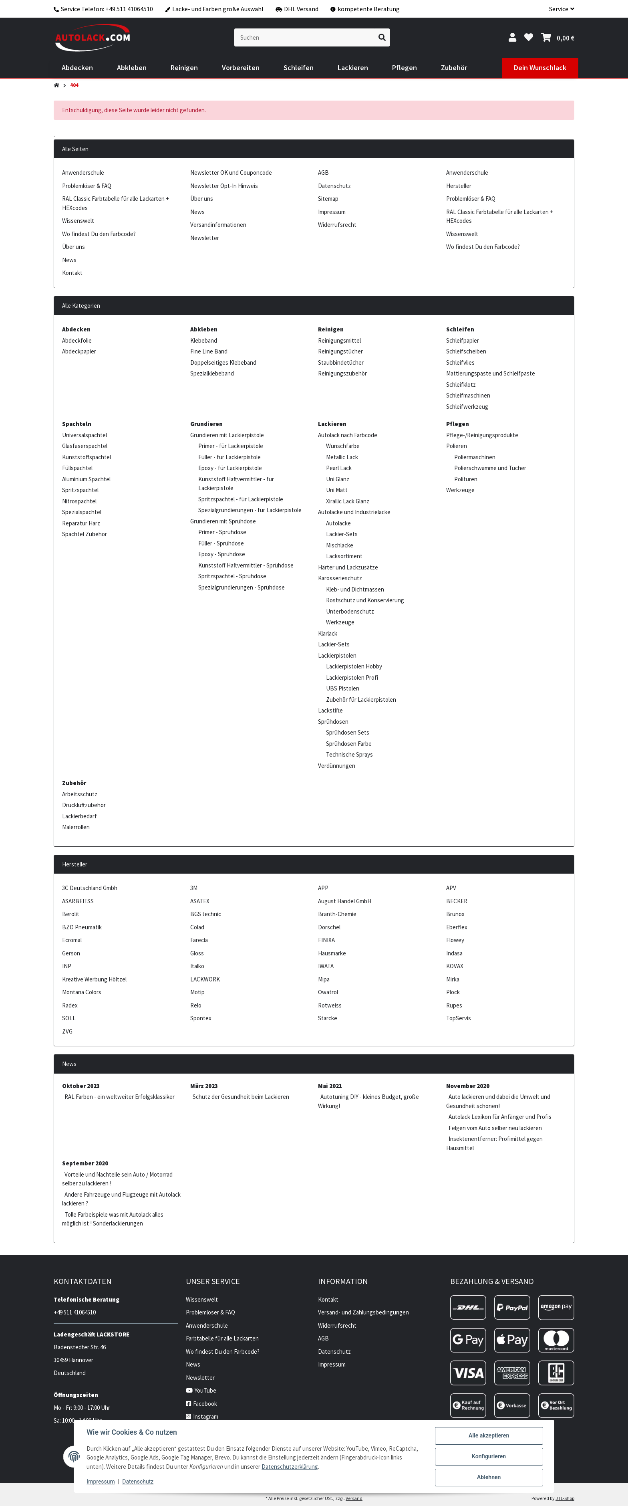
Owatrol (328, 992)
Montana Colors (81, 992)
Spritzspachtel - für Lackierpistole (240, 499)
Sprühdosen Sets (347, 732)
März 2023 (204, 1086)
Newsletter (204, 238)
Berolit (70, 914)
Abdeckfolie (77, 340)
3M (193, 888)
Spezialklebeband (212, 373)
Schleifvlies (460, 362)
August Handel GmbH (344, 901)
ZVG (67, 1031)
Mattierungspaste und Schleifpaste (490, 373)
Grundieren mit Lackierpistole (227, 435)
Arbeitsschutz (79, 794)
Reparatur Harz (81, 523)
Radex (70, 1005)
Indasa (454, 953)
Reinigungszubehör (342, 373)
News (69, 260)
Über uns (73, 246)
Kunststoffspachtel (86, 457)
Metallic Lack (342, 457)
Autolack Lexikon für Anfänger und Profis (500, 1116)
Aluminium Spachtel (86, 479)
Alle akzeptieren (488, 1436)
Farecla (199, 940)
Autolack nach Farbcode (347, 435)
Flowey (455, 940)
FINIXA (326, 940)
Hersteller (458, 186)
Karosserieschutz (340, 578)
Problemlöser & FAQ (86, 186)
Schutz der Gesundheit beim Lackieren (241, 1096)
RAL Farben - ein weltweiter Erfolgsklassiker (119, 1096)
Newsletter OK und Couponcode (231, 172)
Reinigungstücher (340, 351)
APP (323, 888)
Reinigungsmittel (339, 340)
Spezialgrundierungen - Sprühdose (241, 587)
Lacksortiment (344, 556)
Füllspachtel (77, 468)
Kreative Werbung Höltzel (94, 979)
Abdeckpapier (79, 351)
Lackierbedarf (79, 816)
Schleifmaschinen (468, 395)
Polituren (465, 479)
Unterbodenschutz (350, 611)
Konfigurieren (488, 1457)
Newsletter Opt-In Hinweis (224, 186)
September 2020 (85, 1163)
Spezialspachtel (81, 512)
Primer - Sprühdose (222, 532)
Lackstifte (330, 710)
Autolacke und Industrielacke (354, 512)
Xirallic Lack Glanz (347, 501)
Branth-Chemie (337, 914)
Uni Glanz (337, 479)
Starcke (327, 1018)
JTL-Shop (565, 1498)
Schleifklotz (461, 384)
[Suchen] (304, 37)
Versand (354, 1498)
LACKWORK (205, 979)
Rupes (454, 1005)
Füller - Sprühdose (221, 543)
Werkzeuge (340, 622)
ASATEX (199, 901)
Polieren (456, 446)
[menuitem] (77, 68)
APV (451, 888)
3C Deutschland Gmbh (89, 888)
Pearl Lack (339, 468)
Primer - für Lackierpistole (230, 446)
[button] (558, 9)
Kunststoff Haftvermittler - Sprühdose (246, 565)
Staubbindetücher (341, 362)
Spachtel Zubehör (84, 534)
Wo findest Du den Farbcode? (99, 234)
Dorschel (329, 927)
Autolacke (338, 523)
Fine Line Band (208, 351)
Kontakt (72, 273)
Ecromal (72, 940)
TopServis (458, 1018)
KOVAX (454, 966)
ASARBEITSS (78, 901)
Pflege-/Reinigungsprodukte (482, 435)
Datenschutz (138, 1482)
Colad (197, 927)
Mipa (324, 979)
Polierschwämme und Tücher (490, 468)
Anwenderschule (83, 172)
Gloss (197, 953)
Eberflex (456, 927)
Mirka (452, 979)
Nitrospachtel (79, 501)
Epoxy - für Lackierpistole (230, 468)
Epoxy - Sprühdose (221, 554)
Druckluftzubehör (84, 805)
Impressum (101, 1482)
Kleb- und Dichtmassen (355, 589)
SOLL (69, 1018)
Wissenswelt (78, 220)
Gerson (71, 953)
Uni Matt (337, 490)
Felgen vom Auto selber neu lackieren (495, 1128)
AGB (323, 172)
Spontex (200, 1018)
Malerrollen (76, 827)
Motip (197, 992)
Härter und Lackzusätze (348, 567)
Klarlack (327, 633)
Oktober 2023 (81, 1086)
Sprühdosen (333, 721)
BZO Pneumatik (82, 927)
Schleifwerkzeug (467, 406)
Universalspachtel (84, 435)
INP (66, 966)
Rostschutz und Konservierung (365, 600)
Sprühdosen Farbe (349, 743)
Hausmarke (332, 953)
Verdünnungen (336, 765)
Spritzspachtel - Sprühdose (232, 576)
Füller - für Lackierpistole (229, 457)
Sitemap (328, 198)
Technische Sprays (349, 754)
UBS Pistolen (342, 688)
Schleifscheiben (466, 351)
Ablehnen (488, 1477)
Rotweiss (330, 1005)
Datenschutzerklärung (290, 1466)
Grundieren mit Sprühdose (223, 521)
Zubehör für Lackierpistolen (361, 699)
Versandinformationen (218, 224)
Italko (197, 966)
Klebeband (203, 340)
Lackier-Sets (342, 534)
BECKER (456, 901)
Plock (453, 992)
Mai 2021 (330, 1086)
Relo (195, 1005)
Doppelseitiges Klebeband (223, 362)
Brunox (455, 914)
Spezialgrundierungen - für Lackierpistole (250, 510)
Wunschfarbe (343, 446)
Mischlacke (339, 545)
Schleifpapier (462, 340)
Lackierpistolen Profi (352, 677)
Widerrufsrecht (337, 224)
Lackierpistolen (337, 655)
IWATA (326, 966)
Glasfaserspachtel (84, 446)
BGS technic (205, 914)
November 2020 (467, 1086)
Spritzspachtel (80, 490)
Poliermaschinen (474, 457)
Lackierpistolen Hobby (354, 666)
